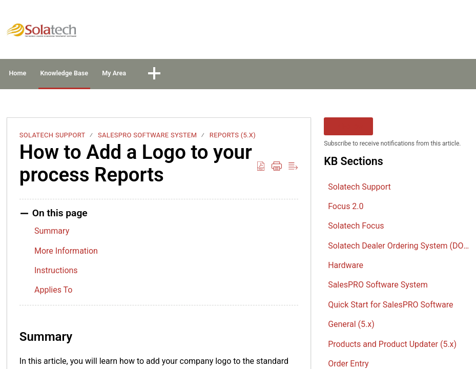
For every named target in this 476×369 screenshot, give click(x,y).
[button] (463, 32)
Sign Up (431, 32)
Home (36, 74)
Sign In (387, 32)
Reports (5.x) (233, 138)
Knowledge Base (112, 74)
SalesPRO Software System (147, 138)
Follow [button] (349, 129)
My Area (194, 74)
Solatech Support (52, 138)
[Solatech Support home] (41, 30)
